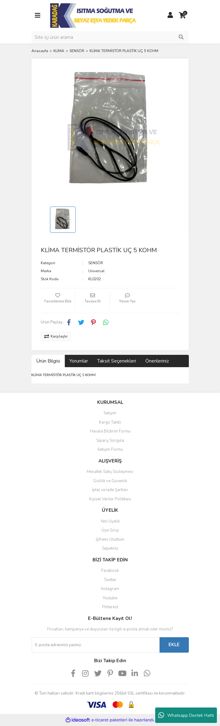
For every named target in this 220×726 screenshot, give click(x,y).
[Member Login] (170, 15)
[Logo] (93, 15)
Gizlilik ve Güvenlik (110, 481)
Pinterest (110, 607)
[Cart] (182, 15)
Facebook (110, 570)
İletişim (110, 413)
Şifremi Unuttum (110, 539)
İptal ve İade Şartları (110, 490)
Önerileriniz (157, 361)
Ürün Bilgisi (48, 361)
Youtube (110, 598)
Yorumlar (78, 361)
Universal (96, 271)
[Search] (110, 37)
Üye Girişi (110, 530)
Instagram (110, 589)
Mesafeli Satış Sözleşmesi (110, 471)
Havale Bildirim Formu (110, 431)
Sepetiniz (110, 548)
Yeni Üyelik (110, 521)
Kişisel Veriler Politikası (110, 499)
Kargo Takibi (110, 422)
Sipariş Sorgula (110, 440)
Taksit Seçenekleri (116, 361)
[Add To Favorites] (58, 300)
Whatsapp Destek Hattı (186, 715)
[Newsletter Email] (95, 645)
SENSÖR (95, 262)
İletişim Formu (110, 449)
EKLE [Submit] (174, 645)
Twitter (110, 580)
